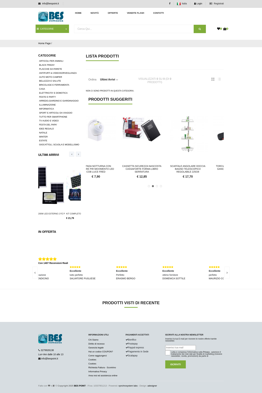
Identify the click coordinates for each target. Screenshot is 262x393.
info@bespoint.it (50, 3)
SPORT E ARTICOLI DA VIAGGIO (55, 113)
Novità (95, 13)
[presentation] (71, 154)
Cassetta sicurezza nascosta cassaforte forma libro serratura (154, 169)
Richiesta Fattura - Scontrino (102, 367)
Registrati (217, 3)
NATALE (43, 132)
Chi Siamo (93, 339)
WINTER (43, 136)
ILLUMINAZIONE (47, 105)
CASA (42, 89)
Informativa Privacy (97, 371)
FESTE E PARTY (47, 97)
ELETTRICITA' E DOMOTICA (53, 93)
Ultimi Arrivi (48, 155)
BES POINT (80, 385)
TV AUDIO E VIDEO (49, 120)
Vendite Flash (135, 13)
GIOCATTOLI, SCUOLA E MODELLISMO (59, 144)
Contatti (158, 13)
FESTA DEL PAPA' (48, 124)
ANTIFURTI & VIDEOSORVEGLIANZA (58, 73)
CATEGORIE (45, 28)
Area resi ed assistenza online (102, 375)
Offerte (113, 13)
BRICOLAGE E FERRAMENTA (54, 85)
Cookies (92, 359)
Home (78, 13)
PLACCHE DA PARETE (50, 69)
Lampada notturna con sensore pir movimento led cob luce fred (109, 169)
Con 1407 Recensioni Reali (53, 263)
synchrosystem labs (128, 385)
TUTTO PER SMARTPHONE (53, 117)
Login (198, 3)
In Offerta (47, 231)
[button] (149, 186)
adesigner (152, 385)
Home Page (44, 43)
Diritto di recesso (96, 343)
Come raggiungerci (97, 355)
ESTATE (43, 140)
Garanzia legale (96, 347)
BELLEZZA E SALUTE (50, 81)
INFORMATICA (46, 109)
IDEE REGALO (46, 128)
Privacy (206, 352)
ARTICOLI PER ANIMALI (51, 61)
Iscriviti (175, 364)
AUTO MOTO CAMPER (50, 77)
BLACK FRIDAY (47, 65)
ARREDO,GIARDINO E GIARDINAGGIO (59, 101)
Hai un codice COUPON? (100, 351)
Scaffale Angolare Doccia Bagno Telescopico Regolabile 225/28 (200, 169)
